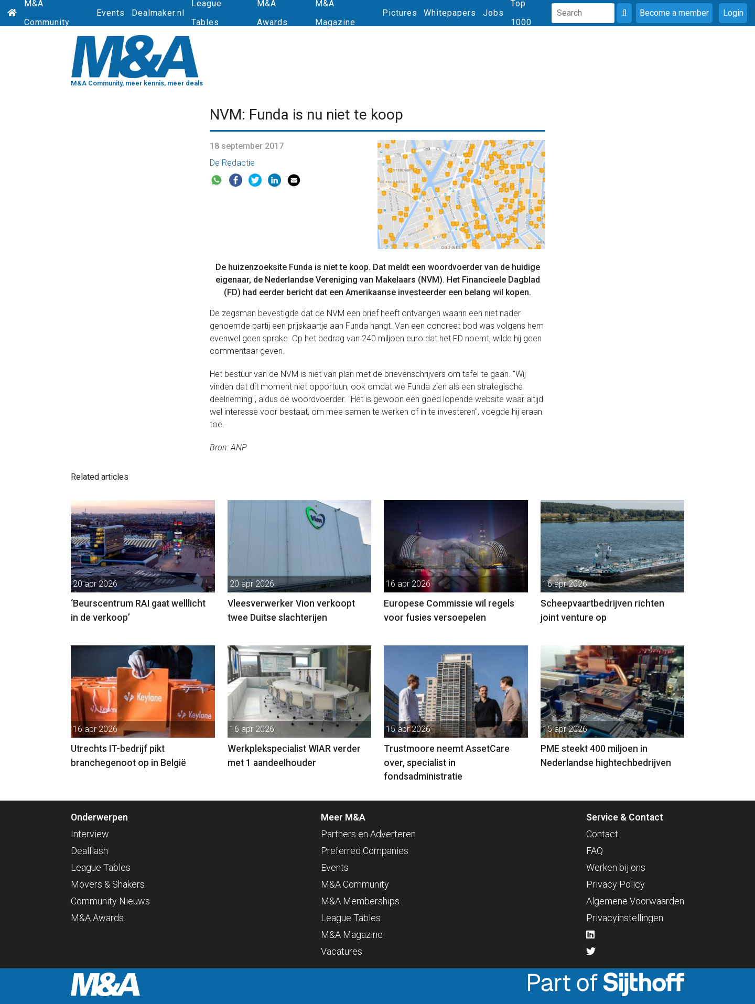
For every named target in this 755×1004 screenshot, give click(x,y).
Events (110, 13)
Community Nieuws (110, 900)
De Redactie (232, 163)
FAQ (594, 850)
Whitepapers (450, 13)
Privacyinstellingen (624, 917)
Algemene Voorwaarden (635, 900)
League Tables (101, 867)
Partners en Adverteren (368, 833)
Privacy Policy (615, 884)
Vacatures (341, 951)
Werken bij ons (615, 867)
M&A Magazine (352, 934)
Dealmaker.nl (158, 13)
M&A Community (355, 884)
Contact (602, 833)
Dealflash (89, 850)
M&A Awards (97, 917)
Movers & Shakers (108, 884)
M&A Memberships (360, 900)
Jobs (493, 13)
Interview (90, 833)
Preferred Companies (364, 850)
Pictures (399, 13)
